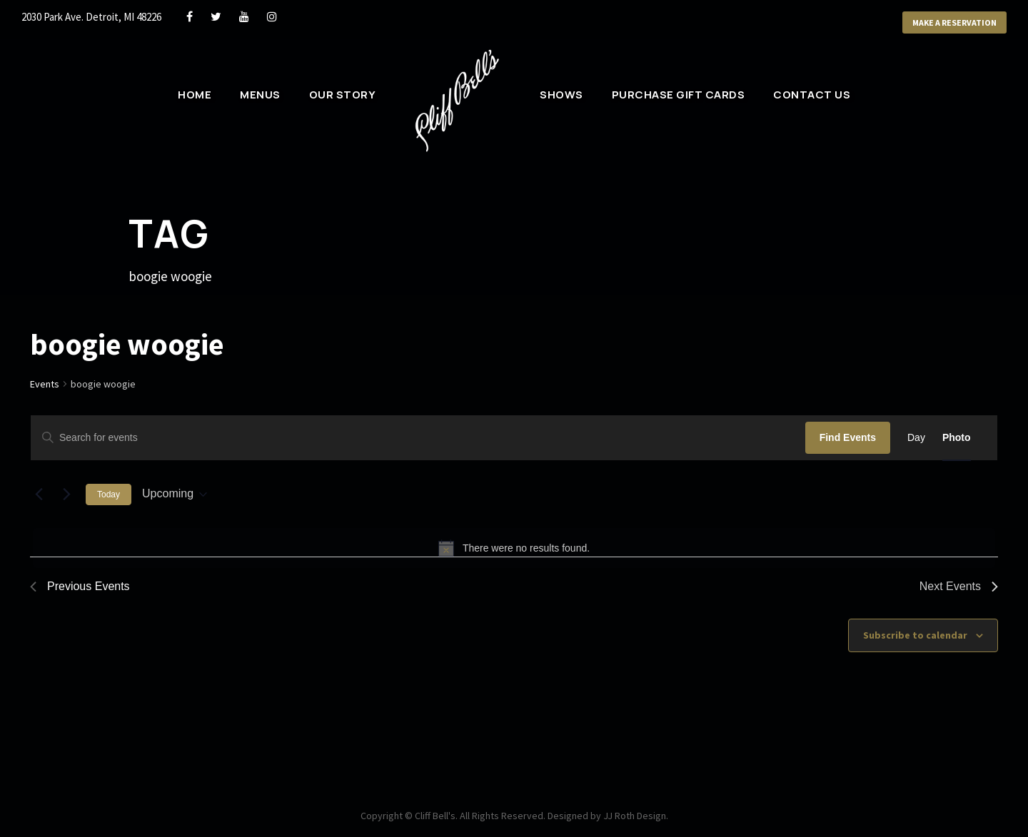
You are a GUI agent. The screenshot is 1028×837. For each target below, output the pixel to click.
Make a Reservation (954, 22)
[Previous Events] (38, 494)
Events (44, 383)
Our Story (342, 94)
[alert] (514, 548)
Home (194, 94)
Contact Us (811, 94)
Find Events (848, 437)
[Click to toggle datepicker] (174, 494)
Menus (260, 94)
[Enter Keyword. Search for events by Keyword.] (418, 437)
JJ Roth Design (634, 815)
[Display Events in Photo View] (956, 437)
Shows (561, 94)
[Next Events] (66, 494)
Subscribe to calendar (915, 635)
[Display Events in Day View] (916, 437)
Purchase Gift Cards (678, 94)
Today (108, 494)
